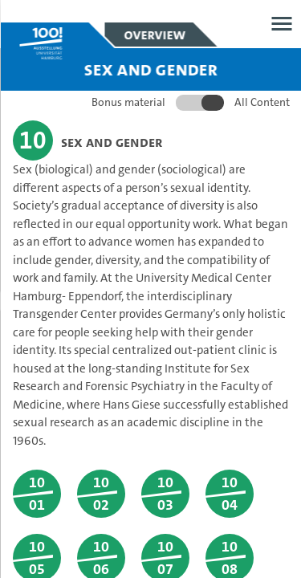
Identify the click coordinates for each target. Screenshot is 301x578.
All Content (261, 102)
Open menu (281, 24)
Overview (154, 34)
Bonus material (128, 102)
